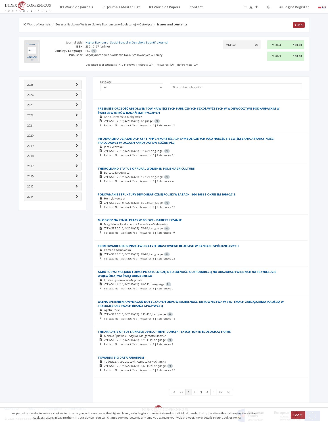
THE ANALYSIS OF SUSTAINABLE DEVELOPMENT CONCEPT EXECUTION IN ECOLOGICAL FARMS (164, 332)
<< (181, 392)
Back (298, 25)
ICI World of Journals (37, 24)
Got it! (298, 415)
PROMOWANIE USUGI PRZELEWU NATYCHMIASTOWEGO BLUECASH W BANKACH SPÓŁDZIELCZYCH (168, 246)
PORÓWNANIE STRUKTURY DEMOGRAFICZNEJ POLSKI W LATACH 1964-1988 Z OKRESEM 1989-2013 (166, 194)
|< (173, 392)
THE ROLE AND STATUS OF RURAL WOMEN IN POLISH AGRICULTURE (146, 168)
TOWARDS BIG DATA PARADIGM (121, 357)
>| (229, 392)
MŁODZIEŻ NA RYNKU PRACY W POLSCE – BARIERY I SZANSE (140, 220)
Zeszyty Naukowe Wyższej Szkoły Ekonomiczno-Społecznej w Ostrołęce (103, 24)
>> (221, 392)
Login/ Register (294, 7)
